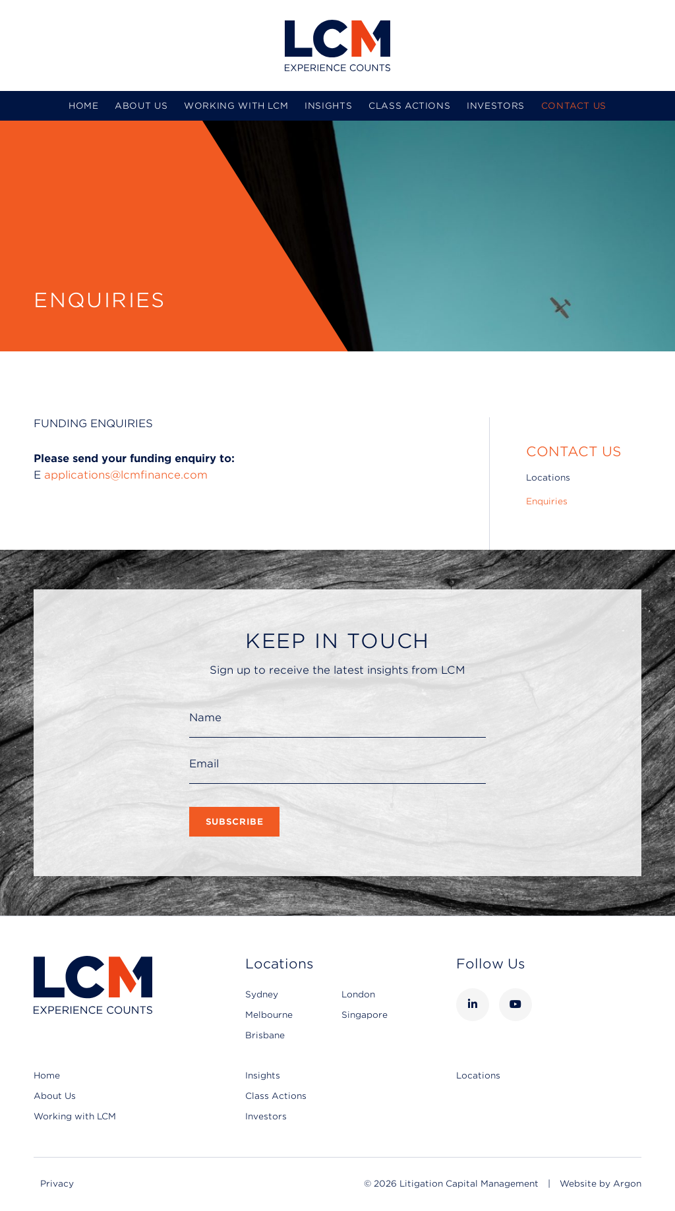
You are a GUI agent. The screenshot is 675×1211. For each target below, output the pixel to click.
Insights (328, 106)
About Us (141, 106)
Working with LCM (236, 106)
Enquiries (547, 501)
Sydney (261, 994)
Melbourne (269, 1015)
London (358, 994)
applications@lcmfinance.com (126, 475)
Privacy (57, 1184)
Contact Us (574, 106)
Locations (548, 478)
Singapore (364, 1015)
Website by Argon (600, 1184)
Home (84, 106)
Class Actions (409, 106)
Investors (496, 106)
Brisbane (265, 1035)
